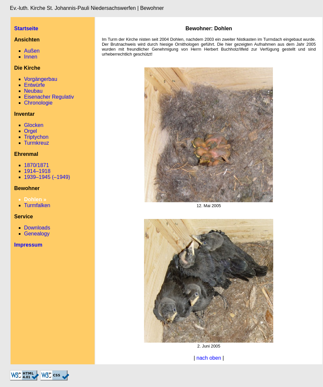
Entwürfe (34, 85)
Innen (30, 57)
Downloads (37, 227)
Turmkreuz (36, 143)
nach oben (208, 358)
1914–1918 (37, 171)
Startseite (26, 28)
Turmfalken (37, 205)
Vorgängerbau (40, 79)
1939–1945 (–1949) (47, 177)
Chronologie (38, 103)
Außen (32, 51)
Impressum (28, 245)
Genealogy (36, 233)
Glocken (34, 125)
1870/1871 (36, 165)
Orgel (30, 131)
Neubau (33, 91)
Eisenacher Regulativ (49, 97)
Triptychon (36, 137)
